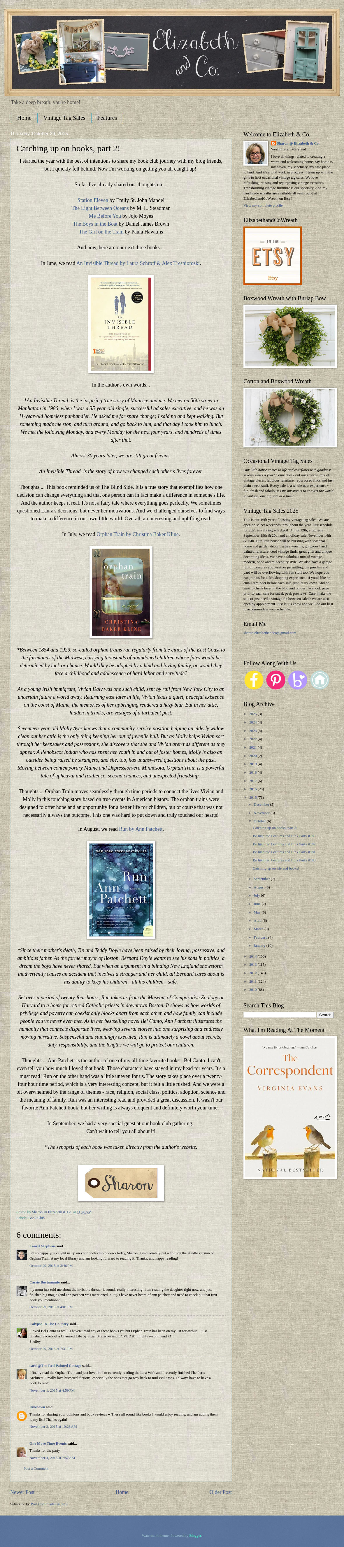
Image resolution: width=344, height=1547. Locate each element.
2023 (253, 731)
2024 (253, 722)
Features (107, 118)
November (262, 813)
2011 (253, 981)
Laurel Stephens (42, 1246)
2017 (253, 781)
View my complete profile (263, 205)
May (257, 912)
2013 (253, 965)
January (260, 946)
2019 (253, 764)
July (257, 895)
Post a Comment (36, 1469)
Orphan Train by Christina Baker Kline (137, 534)
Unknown (37, 1407)
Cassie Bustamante (44, 1282)
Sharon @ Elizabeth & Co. (52, 1212)
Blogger (195, 1536)
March (259, 929)
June (257, 904)
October (260, 821)
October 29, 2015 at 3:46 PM (51, 1266)
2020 (253, 756)
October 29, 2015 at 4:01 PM (51, 1307)
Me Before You (105, 216)
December (262, 805)
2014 (253, 956)
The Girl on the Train (101, 232)
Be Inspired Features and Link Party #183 (284, 836)
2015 (253, 798)
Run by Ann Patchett (141, 829)
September (262, 879)
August (259, 887)
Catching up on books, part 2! (275, 828)
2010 (253, 990)
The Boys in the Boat (95, 224)
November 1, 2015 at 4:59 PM (52, 1390)
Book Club (36, 1218)
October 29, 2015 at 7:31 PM (51, 1349)
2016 (253, 789)
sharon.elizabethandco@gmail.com (269, 633)
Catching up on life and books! (276, 868)
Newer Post (22, 1492)
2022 (253, 739)
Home (24, 118)
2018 (253, 772)
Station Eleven (93, 200)
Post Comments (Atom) (48, 1504)
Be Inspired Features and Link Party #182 (284, 844)
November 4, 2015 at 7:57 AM (52, 1458)
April (258, 921)
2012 (253, 973)
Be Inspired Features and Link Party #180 (284, 860)
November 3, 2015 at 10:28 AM (53, 1427)
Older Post (220, 1492)
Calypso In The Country (49, 1324)
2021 (253, 747)
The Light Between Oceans (100, 208)
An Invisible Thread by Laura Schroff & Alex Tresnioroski (138, 263)
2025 (253, 714)
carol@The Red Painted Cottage (55, 1366)
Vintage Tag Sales (64, 118)
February (261, 937)
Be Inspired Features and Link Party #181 (284, 852)
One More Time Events (48, 1443)
